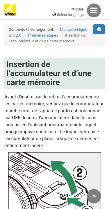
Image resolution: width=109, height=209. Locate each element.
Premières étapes (43, 35)
